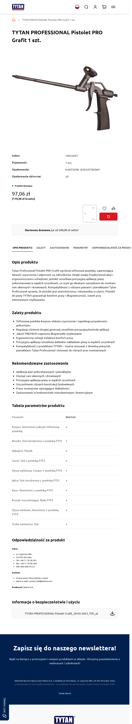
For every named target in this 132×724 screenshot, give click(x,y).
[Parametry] (64, 465)
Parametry (80, 247)
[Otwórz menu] (113, 7)
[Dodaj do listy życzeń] (104, 209)
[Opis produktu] (64, 280)
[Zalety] (64, 330)
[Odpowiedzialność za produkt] (64, 564)
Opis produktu (22, 247)
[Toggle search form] (86, 7)
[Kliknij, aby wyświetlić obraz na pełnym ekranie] (64, 98)
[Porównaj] (113, 209)
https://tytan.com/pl (38, 578)
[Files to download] (64, 608)
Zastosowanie (59, 247)
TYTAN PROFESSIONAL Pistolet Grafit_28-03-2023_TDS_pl (61, 613)
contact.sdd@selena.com (40, 581)
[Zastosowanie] (64, 377)
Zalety (41, 247)
